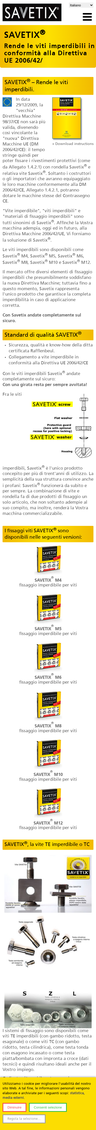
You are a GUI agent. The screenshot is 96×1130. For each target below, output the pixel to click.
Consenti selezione (48, 1107)
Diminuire (14, 1107)
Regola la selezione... (24, 1119)
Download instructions (74, 144)
